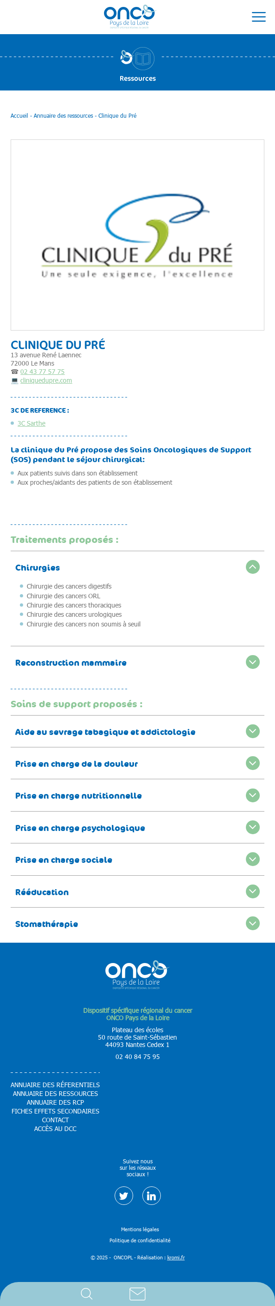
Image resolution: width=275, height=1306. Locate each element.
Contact (137, 1294)
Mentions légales (140, 1229)
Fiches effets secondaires (55, 1111)
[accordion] (137, 567)
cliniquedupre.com (46, 380)
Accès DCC (188, 1294)
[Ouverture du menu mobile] (259, 17)
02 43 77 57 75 (42, 371)
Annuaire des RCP (55, 1102)
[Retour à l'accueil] (130, 17)
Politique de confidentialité (140, 1240)
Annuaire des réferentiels (55, 1085)
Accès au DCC (55, 1128)
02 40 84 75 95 (138, 1056)
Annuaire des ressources (55, 1093)
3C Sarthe (31, 423)
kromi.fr (176, 1257)
